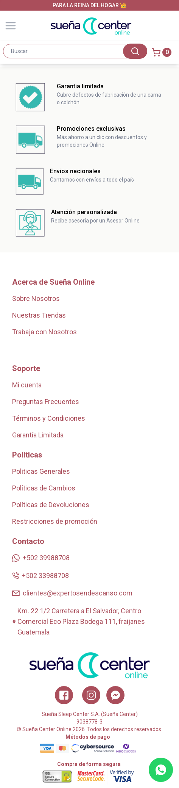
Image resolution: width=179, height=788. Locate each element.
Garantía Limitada (38, 435)
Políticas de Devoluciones (50, 505)
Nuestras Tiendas (39, 315)
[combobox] (75, 51)
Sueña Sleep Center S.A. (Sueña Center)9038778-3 (90, 718)
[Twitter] (115, 695)
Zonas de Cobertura (42, 348)
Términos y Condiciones (48, 418)
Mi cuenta (27, 385)
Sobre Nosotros (36, 298)
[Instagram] (91, 695)
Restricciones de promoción (54, 521)
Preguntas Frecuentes (45, 402)
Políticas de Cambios (43, 488)
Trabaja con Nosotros (44, 332)
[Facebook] (64, 695)
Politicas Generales (41, 471)
